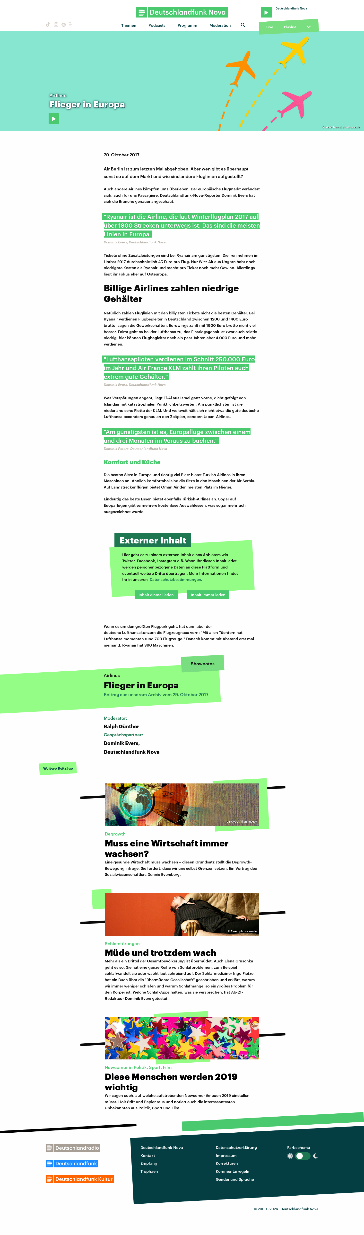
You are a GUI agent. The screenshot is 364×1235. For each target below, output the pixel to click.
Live (269, 27)
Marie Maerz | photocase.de (342, 127)
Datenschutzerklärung (236, 1147)
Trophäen (149, 1171)
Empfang (148, 1163)
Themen (128, 25)
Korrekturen (227, 1163)
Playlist (290, 27)
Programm (187, 25)
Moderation (220, 25)
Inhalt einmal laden (156, 594)
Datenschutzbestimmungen (175, 579)
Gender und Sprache (235, 1179)
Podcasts (156, 25)
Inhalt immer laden (208, 594)
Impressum (226, 1155)
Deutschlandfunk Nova (161, 1147)
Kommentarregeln (232, 1171)
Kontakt (147, 1155)
